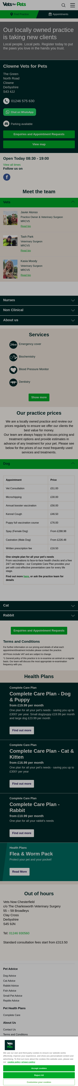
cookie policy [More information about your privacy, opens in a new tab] (13, 1062)
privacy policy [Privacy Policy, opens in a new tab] (28, 1062)
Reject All (39, 1075)
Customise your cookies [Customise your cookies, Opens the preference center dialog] (39, 1082)
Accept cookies (39, 1068)
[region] (39, 1061)
